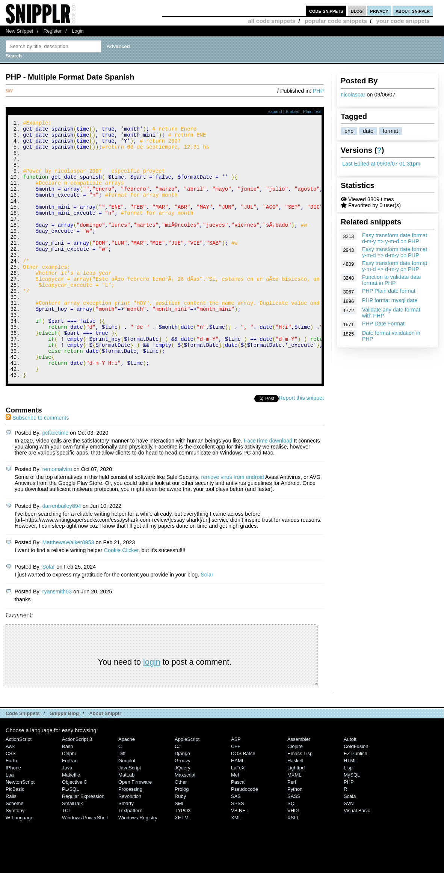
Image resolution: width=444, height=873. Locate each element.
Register (53, 31)
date (368, 131)
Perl (291, 830)
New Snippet (19, 31)
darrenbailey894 (61, 554)
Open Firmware (135, 830)
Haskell (295, 809)
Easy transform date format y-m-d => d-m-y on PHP (394, 252)
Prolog (182, 837)
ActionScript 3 (77, 787)
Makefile (71, 823)
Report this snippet (301, 446)
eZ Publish (355, 802)
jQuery (182, 816)
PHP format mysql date (390, 300)
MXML (294, 823)
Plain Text (312, 111)
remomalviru (57, 518)
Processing (130, 837)
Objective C (74, 830)
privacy (379, 11)
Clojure (295, 795)
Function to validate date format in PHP (391, 280)
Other (181, 830)
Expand (274, 111)
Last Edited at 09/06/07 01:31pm (381, 164)
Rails (11, 844)
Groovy (182, 809)
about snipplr (413, 11)
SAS (236, 844)
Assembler (298, 787)
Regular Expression (83, 844)
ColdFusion (356, 795)
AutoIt (350, 787)
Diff (121, 802)
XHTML (183, 866)
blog (357, 11)
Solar (48, 615)
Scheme (15, 852)
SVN (349, 852)
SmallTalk (72, 852)
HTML (350, 809)
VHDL (294, 859)
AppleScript (187, 787)
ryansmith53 (57, 640)
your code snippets (403, 21)
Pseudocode (244, 837)
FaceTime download (268, 489)
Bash (67, 795)
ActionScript (19, 787)
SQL (292, 852)
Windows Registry (137, 866)
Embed (292, 111)
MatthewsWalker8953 (68, 591)
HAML (238, 809)
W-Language (19, 866)
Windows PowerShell (85, 866)
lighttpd (296, 816)
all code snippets (271, 21)
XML (236, 866)
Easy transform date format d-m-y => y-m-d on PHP (394, 238)
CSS (11, 802)
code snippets (326, 11)
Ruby (180, 844)
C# (178, 795)
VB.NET (240, 859)
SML (180, 852)
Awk (10, 795)
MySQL (352, 823)
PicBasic (15, 837)
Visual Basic (357, 859)
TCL (66, 859)
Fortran (70, 809)
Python (294, 837)
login (151, 710)
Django (182, 802)
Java (67, 816)
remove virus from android (232, 525)
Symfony (15, 859)
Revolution (129, 844)
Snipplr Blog (64, 762)
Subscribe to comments (37, 466)
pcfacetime (55, 481)
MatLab (126, 823)
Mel (235, 823)
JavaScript (129, 816)
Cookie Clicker (121, 599)
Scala (350, 844)
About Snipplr (105, 762)
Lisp (348, 816)
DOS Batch (243, 802)
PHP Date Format (383, 324)
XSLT (293, 866)
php (348, 131)
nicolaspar (353, 95)
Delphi (69, 802)
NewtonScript (20, 830)
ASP (236, 787)
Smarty (126, 852)
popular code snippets (336, 21)
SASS (294, 844)
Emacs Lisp (300, 802)
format (390, 131)
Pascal (238, 830)
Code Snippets (23, 762)
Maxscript (185, 823)
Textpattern (130, 859)
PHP (318, 91)
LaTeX (238, 816)
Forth (11, 809)
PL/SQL (70, 837)
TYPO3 (182, 859)
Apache (126, 787)
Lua (10, 823)
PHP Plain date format (388, 291)
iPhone (13, 816)
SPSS (237, 852)
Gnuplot (126, 809)
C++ (235, 795)
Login (78, 31)
